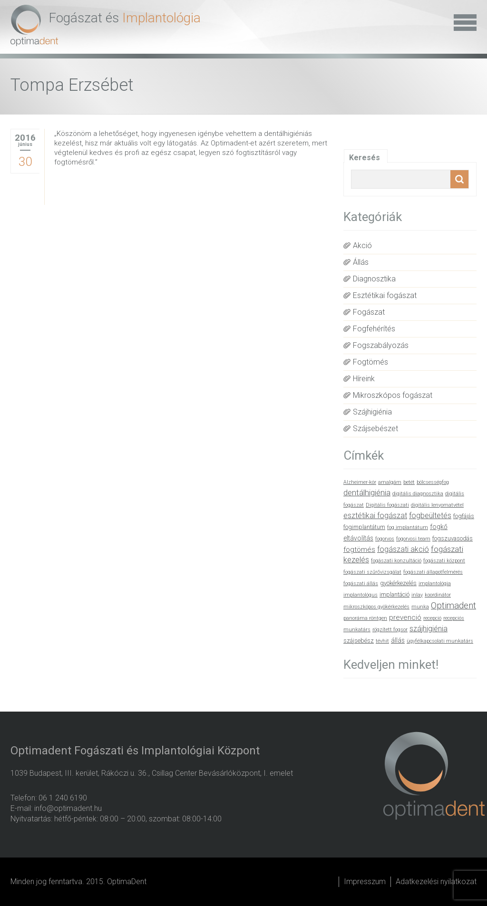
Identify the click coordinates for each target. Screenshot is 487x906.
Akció (362, 245)
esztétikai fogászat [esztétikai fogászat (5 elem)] (375, 515)
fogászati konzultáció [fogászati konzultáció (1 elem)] (396, 561)
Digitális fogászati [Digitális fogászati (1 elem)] (387, 505)
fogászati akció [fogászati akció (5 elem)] (403, 549)
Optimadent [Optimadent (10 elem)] (453, 605)
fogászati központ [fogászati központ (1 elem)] (444, 561)
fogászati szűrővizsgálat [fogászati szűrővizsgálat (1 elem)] (372, 572)
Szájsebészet (375, 428)
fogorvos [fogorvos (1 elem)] (384, 539)
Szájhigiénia (372, 411)
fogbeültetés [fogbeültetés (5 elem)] (430, 515)
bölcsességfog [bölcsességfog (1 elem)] (433, 482)
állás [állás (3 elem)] (398, 640)
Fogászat (369, 312)
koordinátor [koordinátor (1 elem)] (438, 595)
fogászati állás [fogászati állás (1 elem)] (360, 583)
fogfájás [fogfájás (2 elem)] (463, 516)
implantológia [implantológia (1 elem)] (435, 583)
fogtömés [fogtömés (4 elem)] (359, 549)
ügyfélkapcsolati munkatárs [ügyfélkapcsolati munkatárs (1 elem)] (440, 641)
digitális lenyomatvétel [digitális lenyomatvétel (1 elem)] (437, 505)
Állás (361, 262)
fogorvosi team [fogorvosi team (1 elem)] (413, 539)
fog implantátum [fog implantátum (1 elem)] (407, 527)
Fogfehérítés (374, 328)
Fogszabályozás (381, 345)
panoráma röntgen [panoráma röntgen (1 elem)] (365, 618)
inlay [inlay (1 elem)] (417, 595)
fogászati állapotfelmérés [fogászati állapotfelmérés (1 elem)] (433, 572)
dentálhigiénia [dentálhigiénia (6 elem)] (366, 492)
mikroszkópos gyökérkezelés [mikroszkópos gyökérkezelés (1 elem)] (376, 607)
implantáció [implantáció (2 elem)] (394, 594)
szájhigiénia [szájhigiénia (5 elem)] (428, 628)
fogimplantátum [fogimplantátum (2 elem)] (364, 526)
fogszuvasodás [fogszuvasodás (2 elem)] (452, 538)
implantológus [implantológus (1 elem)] (360, 595)
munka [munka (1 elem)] (420, 607)
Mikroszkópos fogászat (392, 395)
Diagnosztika (374, 278)
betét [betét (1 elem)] (409, 482)
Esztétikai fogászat (385, 295)
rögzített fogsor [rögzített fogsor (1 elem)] (390, 629)
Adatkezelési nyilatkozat (436, 881)
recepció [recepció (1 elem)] (432, 618)
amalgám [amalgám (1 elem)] (389, 482)
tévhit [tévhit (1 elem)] (382, 641)
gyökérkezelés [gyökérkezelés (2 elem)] (398, 583)
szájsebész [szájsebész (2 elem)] (358, 640)
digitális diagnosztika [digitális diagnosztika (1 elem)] (417, 494)
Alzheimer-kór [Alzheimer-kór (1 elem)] (359, 482)
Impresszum (365, 881)
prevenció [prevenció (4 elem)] (405, 617)
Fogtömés (370, 361)
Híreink (364, 378)
